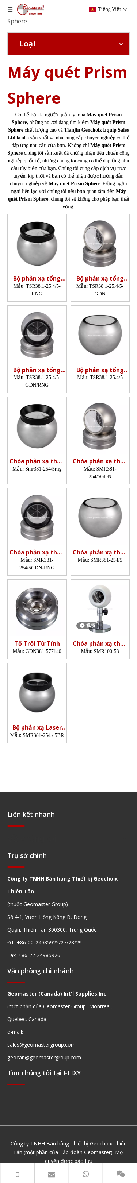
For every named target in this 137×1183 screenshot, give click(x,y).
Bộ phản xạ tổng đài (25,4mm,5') (37, 278)
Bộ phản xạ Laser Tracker (37, 727)
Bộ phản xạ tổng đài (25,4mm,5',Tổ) (100, 278)
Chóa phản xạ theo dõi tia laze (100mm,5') (100, 643)
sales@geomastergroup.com (41, 1044)
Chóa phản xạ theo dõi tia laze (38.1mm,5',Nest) (100, 461)
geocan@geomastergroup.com (44, 1057)
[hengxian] (16, 825)
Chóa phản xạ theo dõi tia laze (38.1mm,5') (36, 461)
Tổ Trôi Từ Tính (37, 643)
